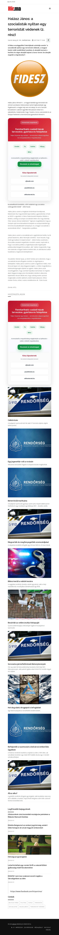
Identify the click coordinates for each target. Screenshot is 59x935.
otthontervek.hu (29, 194)
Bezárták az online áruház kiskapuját (23, 623)
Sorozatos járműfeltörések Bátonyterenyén (27, 664)
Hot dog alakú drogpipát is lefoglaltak (24, 708)
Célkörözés (13, 420)
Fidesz (30, 902)
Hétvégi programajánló (17, 857)
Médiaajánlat (38, 927)
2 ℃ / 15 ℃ (11, 2)
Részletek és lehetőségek (29, 164)
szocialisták (13, 906)
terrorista (38, 902)
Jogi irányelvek (28, 927)
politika (23, 902)
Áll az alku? (12, 793)
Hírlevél (48, 930)
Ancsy (15, 40)
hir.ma (14, 924)
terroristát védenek (37, 906)
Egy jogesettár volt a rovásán (20, 462)
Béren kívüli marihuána (17, 501)
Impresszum (19, 927)
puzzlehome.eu (29, 188)
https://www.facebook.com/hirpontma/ (26, 891)
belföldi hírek (13, 902)
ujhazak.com (29, 181)
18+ (20, 40)
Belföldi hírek (26, 40)
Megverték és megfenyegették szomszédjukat (28, 542)
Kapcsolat (47, 927)
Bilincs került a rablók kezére (20, 581)
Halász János (23, 906)
